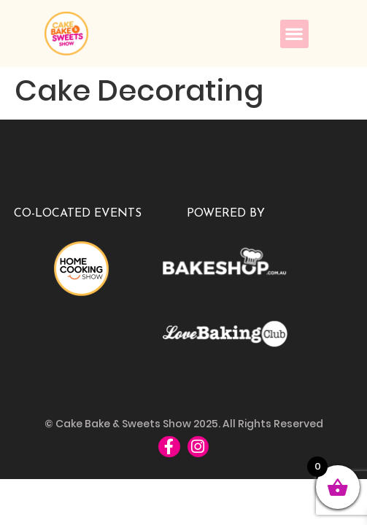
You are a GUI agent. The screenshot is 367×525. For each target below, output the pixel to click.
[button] (294, 34)
